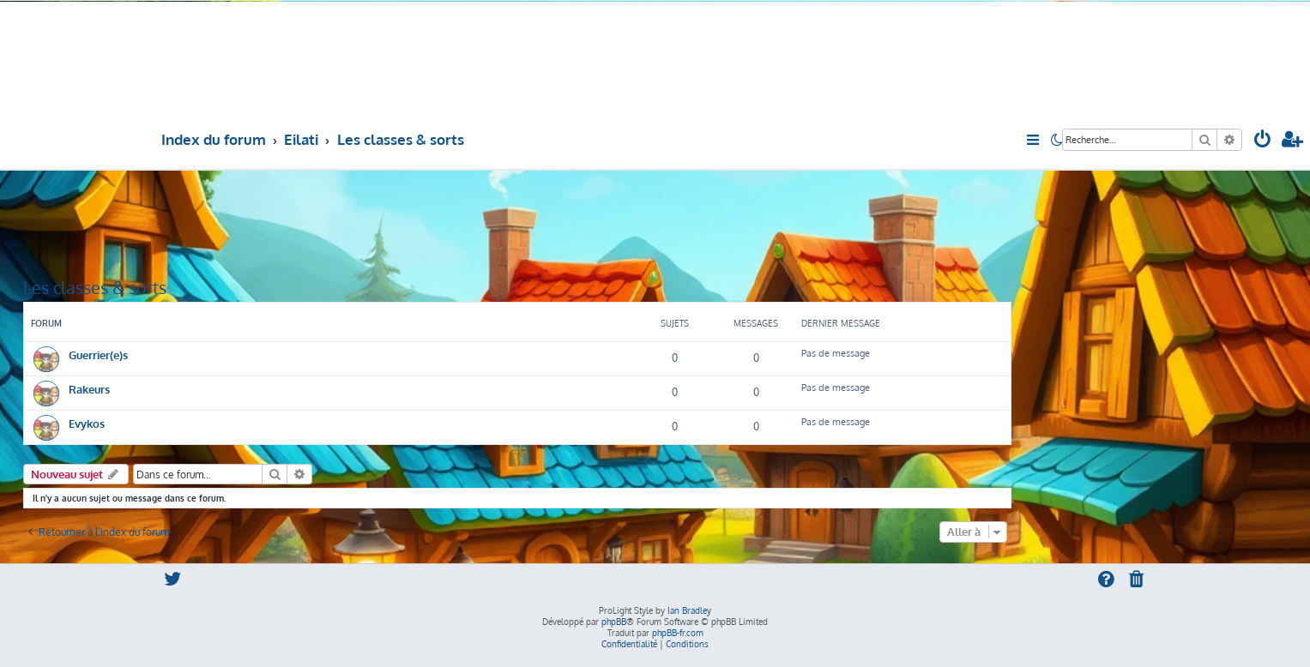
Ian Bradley (689, 610)
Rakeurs (89, 389)
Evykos (87, 423)
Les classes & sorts (94, 287)
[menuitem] (1263, 141)
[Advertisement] (517, 222)
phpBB (613, 621)
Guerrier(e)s (98, 354)
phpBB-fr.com (677, 633)
